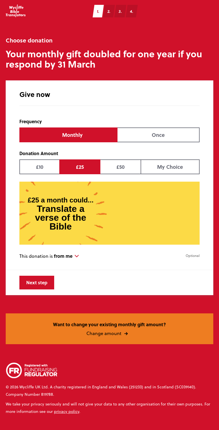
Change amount (109, 333)
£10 (39, 167)
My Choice (170, 167)
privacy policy (66, 411)
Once (158, 135)
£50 (120, 167)
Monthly (72, 135)
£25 (80, 167)
